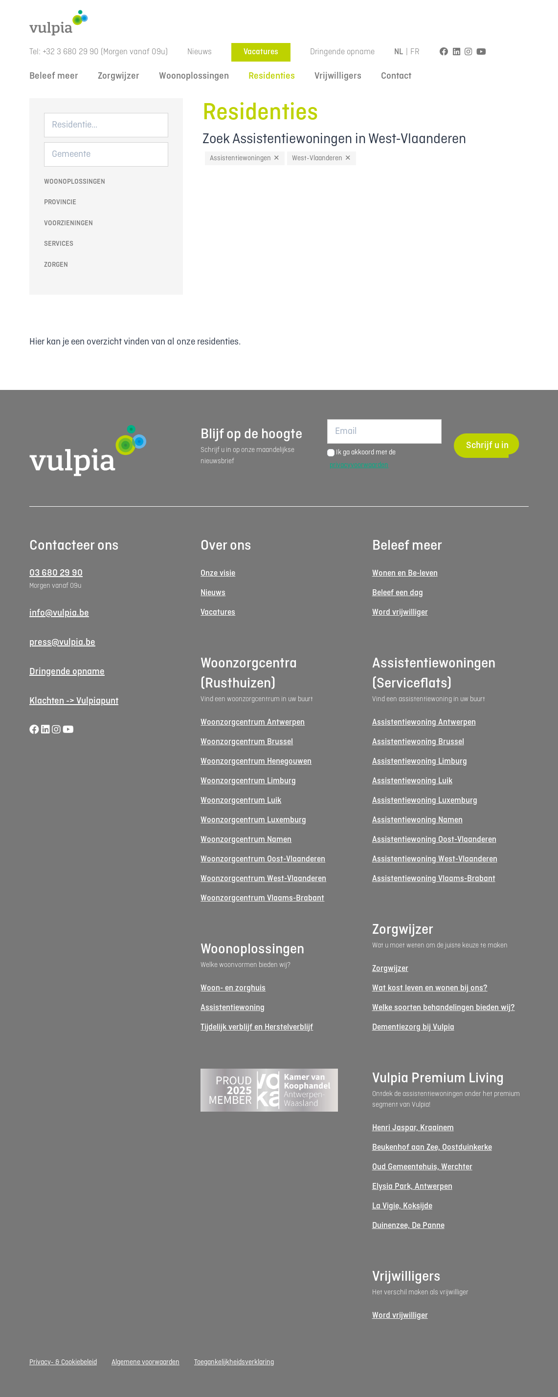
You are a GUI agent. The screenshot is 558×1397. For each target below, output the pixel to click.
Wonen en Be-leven (405, 573)
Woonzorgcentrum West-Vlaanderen (263, 879)
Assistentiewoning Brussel (418, 742)
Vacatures (261, 52)
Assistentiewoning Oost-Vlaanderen (434, 840)
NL (398, 52)
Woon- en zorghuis (233, 988)
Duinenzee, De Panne (408, 1226)
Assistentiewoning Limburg (419, 761)
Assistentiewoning (233, 1008)
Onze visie (218, 573)
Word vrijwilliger (400, 612)
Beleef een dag (397, 593)
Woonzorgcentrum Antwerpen (253, 722)
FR (415, 52)
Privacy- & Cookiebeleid (63, 1362)
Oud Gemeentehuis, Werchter (422, 1167)
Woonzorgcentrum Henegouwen (256, 761)
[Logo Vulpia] (279, 23)
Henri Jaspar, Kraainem (413, 1128)
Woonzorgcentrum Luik (241, 800)
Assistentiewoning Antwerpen (424, 722)
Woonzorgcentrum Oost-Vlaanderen (263, 859)
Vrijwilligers (337, 76)
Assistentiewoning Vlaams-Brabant (433, 879)
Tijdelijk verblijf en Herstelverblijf (257, 1027)
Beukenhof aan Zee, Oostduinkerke (432, 1147)
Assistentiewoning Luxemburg (424, 800)
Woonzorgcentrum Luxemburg (253, 820)
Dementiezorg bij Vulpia (413, 1027)
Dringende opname (342, 52)
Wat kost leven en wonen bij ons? (430, 988)
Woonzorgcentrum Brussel (247, 742)
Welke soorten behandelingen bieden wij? (443, 1008)
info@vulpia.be (59, 613)
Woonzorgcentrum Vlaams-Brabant (262, 898)
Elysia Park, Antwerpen (412, 1187)
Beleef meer (53, 76)
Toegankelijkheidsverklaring (234, 1362)
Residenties (271, 76)
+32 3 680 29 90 (71, 52)
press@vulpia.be (62, 642)
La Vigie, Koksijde (402, 1206)
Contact (396, 76)
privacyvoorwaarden (359, 465)
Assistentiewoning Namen (417, 820)
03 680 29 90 (56, 573)
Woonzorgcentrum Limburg (248, 781)
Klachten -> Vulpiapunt (73, 701)
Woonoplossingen (194, 76)
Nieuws (199, 52)
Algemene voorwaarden (145, 1362)
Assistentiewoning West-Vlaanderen (434, 859)
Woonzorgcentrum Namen (246, 840)
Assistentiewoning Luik (412, 781)
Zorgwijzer (118, 76)
